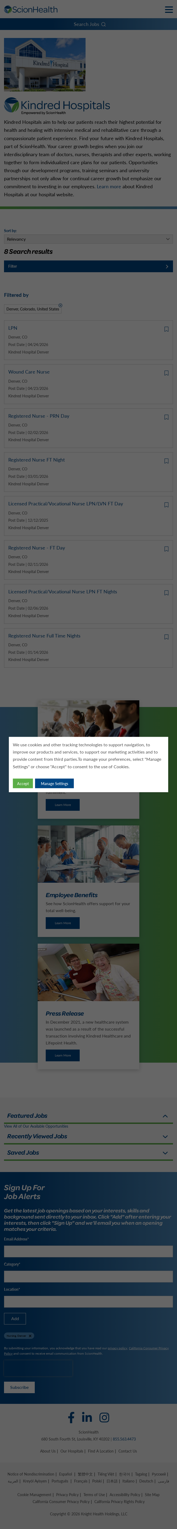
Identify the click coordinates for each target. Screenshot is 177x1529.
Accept (23, 783)
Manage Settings (54, 783)
